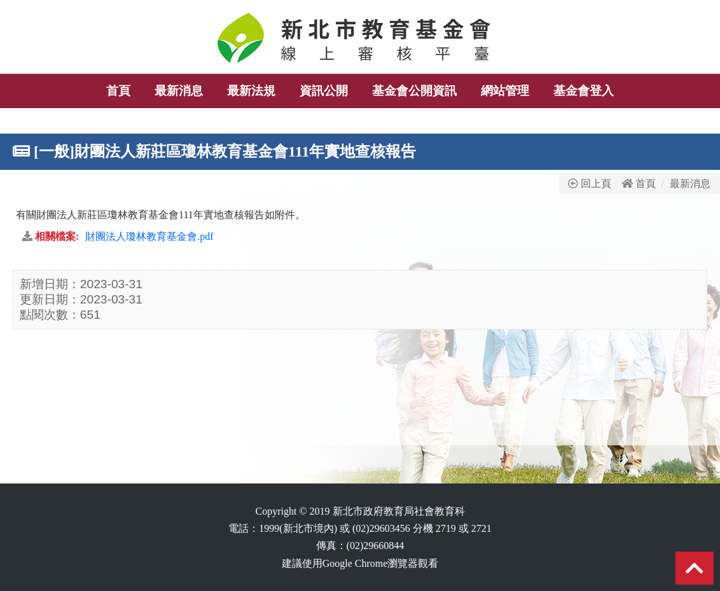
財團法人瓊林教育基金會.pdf (149, 236)
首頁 (645, 183)
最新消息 (690, 183)
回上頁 (589, 183)
